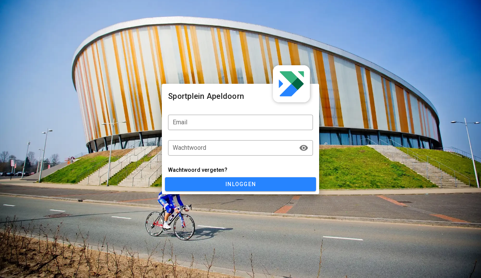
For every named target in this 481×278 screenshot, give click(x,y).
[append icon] (303, 148)
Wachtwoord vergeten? (197, 170)
